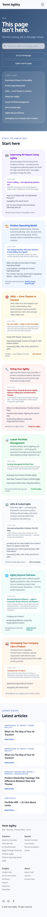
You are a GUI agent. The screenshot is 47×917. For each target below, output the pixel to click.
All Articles (6, 879)
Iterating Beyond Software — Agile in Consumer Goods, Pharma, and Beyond (20, 601)
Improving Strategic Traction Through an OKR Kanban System (22, 343)
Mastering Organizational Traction (21, 684)
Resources (6, 886)
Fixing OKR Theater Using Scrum (17, 338)
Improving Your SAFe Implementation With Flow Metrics (25, 551)
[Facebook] (13, 901)
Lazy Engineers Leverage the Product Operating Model (21, 270)
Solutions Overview (9, 840)
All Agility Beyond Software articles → (11, 630)
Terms (28, 829)
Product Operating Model (15, 85)
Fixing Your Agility (12, 96)
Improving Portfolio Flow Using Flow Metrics (21, 485)
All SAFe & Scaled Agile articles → (18, 564)
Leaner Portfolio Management (17, 102)
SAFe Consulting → (38, 564)
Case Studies (29, 843)
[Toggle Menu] (43, 4)
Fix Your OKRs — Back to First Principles (21, 325)
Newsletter (6, 889)
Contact (27, 875)
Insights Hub (7, 872)
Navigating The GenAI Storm (17, 201)
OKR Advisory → (35, 356)
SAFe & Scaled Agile (12, 107)
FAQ (3, 829)
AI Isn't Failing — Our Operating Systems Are (23, 183)
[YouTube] (8, 901)
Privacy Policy (19, 829)
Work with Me (7, 843)
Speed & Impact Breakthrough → (31, 283)
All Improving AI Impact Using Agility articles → (20, 213)
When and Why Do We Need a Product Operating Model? (22, 264)
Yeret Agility (9, 825)
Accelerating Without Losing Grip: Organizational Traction (17, 623)
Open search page (23, 63)
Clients (27, 850)
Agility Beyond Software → (29, 630)
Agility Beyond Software (14, 113)
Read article (10, 739)
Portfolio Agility (8, 854)
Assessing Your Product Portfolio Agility (19, 477)
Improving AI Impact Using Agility (18, 80)
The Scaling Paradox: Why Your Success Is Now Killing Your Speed (23, 251)
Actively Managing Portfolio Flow (17, 466)
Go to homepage (23, 55)
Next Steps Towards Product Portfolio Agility (20, 481)
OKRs (4, 861)
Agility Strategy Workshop (12, 850)
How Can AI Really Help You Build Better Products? (21, 197)
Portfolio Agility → (33, 492)
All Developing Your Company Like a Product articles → (25, 695)
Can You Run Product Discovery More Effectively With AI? (20, 206)
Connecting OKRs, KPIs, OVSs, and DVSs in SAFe (21, 348)
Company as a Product (12, 618)
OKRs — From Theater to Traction (18, 91)
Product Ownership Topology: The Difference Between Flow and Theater (23, 782)
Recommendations (32, 847)
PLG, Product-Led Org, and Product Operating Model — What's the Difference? (24, 275)
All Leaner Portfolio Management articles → (13, 492)
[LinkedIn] (3, 901)
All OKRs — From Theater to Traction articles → (16, 356)
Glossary (10, 829)
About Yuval (29, 872)
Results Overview (31, 840)
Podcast (5, 882)
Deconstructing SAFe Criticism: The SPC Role (25, 531)
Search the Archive (9, 875)
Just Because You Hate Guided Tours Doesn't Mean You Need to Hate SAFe (26, 546)
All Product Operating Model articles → (15, 283)
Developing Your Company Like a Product (21, 118)
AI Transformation (9, 847)
